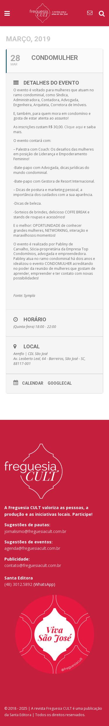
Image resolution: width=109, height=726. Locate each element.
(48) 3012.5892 (18, 584)
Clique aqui (73, 126)
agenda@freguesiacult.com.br (32, 548)
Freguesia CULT (59, 708)
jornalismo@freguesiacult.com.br (35, 531)
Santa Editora (20, 714)
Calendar (32, 383)
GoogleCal (60, 383)
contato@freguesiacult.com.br (32, 565)
